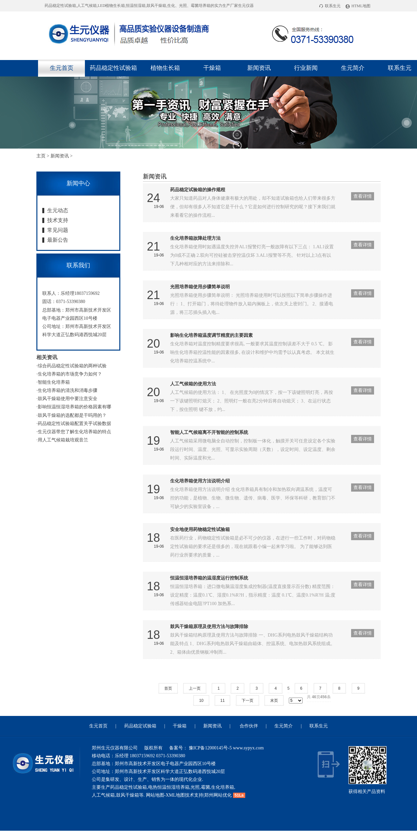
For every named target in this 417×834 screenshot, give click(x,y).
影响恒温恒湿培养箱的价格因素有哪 (74, 406)
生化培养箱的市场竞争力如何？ (70, 374)
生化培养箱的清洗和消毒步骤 (67, 390)
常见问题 (57, 230)
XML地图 (175, 795)
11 (222, 700)
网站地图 (155, 795)
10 (201, 700)
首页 (168, 688)
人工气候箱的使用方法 (193, 383)
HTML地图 (358, 6)
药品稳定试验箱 (140, 725)
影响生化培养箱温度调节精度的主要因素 (211, 335)
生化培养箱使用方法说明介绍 (200, 480)
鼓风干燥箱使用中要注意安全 (67, 398)
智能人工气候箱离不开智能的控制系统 (209, 432)
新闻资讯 (259, 68)
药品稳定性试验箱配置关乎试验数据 (74, 423)
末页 (274, 700)
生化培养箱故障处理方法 (195, 238)
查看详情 (362, 196)
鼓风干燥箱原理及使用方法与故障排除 (209, 626)
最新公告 (57, 240)
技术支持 (57, 220)
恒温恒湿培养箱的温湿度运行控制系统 (209, 578)
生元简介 (353, 68)
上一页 (195, 688)
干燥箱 (212, 68)
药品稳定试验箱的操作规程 (197, 189)
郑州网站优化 (218, 795)
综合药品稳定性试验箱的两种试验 (72, 365)
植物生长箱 (165, 68)
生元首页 (61, 68)
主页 (41, 155)
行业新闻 (306, 68)
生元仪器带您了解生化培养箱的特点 (74, 431)
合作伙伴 (249, 725)
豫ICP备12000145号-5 (210, 747)
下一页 (247, 700)
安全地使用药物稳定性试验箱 (200, 529)
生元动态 (57, 210)
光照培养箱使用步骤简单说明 (200, 286)
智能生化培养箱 (54, 382)
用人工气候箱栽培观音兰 (63, 439)
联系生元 (330, 6)
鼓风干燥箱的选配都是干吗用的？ (72, 415)
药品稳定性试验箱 (113, 68)
